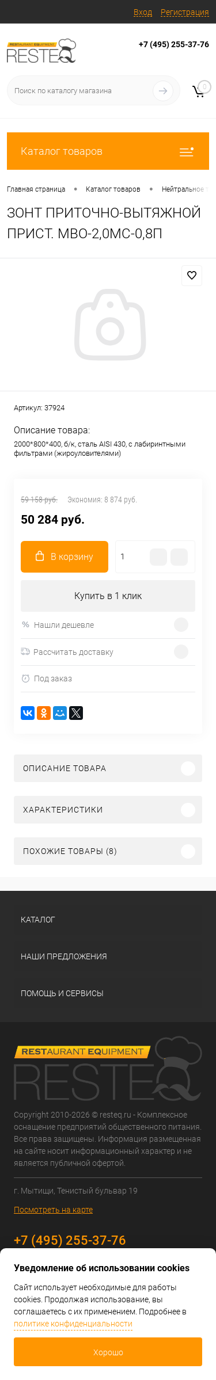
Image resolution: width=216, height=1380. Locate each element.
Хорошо (108, 1352)
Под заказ (46, 679)
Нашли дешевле (57, 625)
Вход (143, 12)
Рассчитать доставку (67, 652)
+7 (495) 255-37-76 (174, 44)
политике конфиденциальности (73, 1323)
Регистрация (185, 12)
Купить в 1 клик (108, 595)
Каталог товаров (108, 151)
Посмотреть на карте (53, 1209)
